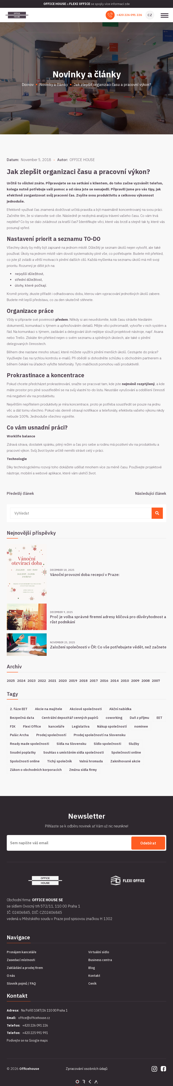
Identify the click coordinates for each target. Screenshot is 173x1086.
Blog (91, 967)
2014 (114, 680)
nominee (141, 726)
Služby (134, 743)
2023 (31, 680)
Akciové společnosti (86, 709)
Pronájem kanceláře (21, 952)
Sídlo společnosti (107, 743)
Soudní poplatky (23, 752)
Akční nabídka (120, 709)
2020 (63, 680)
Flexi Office (32, 726)
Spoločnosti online (25, 761)
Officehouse (29, 1068)
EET (159, 717)
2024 (21, 680)
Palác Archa (19, 735)
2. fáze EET (18, 709)
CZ (150, 15)
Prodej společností (51, 735)
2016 (104, 680)
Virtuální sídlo (98, 952)
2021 (52, 680)
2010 (125, 680)
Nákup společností (112, 726)
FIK (13, 726)
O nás (11, 975)
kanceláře (56, 726)
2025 (11, 680)
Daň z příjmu (139, 717)
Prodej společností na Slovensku (99, 735)
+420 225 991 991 (35, 1032)
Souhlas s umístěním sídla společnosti (73, 752)
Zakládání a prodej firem (25, 967)
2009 (135, 680)
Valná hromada (91, 761)
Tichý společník (59, 761)
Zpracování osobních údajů (86, 1068)
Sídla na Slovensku (71, 743)
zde (127, 4)
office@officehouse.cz (34, 1017)
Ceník (92, 983)
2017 (94, 680)
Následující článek (150, 493)
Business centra (100, 959)
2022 (42, 680)
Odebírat (148, 842)
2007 (156, 680)
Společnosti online (126, 752)
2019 (73, 680)
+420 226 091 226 (129, 15)
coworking (114, 717)
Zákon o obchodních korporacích (36, 770)
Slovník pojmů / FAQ (21, 983)
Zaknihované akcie (125, 761)
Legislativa (81, 726)
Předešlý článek (20, 493)
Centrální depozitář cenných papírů (70, 717)
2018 (83, 680)
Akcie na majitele (48, 709)
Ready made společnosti (29, 743)
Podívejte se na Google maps (27, 1040)
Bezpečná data (22, 717)
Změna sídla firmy (83, 770)
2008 (145, 680)
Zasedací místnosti (21, 959)
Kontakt (94, 975)
